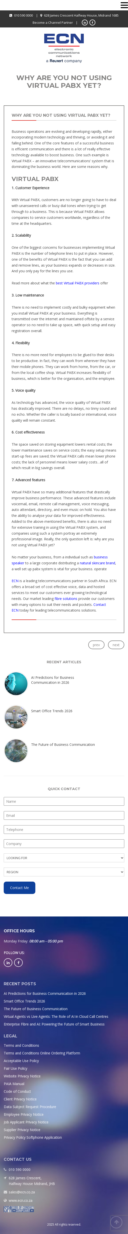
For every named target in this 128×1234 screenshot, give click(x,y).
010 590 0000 (23, 15)
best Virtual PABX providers (77, 283)
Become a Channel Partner (53, 22)
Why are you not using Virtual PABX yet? (61, 115)
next (116, 644)
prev (96, 644)
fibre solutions (66, 598)
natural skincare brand (97, 563)
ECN (16, 580)
